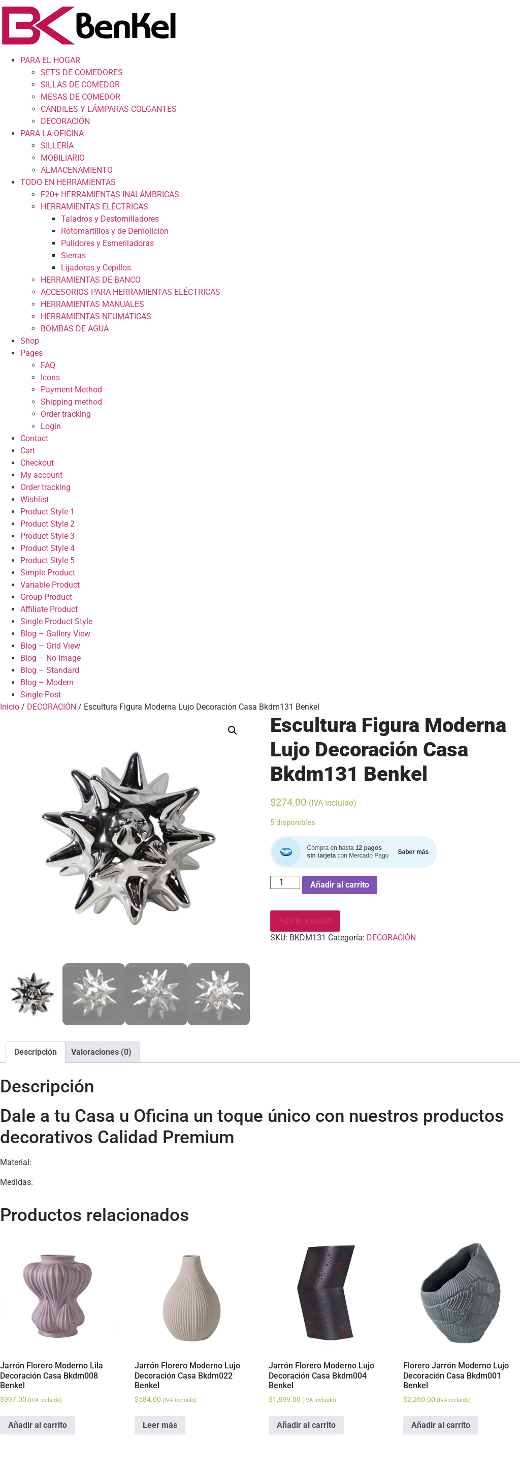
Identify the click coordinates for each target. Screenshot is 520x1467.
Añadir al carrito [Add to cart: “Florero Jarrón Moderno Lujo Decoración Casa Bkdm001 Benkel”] (440, 1425)
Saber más (413, 851)
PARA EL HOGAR (50, 60)
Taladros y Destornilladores (110, 219)
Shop (29, 341)
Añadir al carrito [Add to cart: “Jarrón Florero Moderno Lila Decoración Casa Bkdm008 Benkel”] (37, 1425)
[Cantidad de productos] (285, 882)
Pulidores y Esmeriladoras (107, 243)
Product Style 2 (47, 524)
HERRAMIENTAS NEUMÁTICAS (96, 316)
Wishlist (34, 499)
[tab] (36, 1052)
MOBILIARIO (63, 158)
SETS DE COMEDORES (82, 72)
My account (41, 475)
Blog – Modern (47, 682)
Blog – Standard (49, 670)
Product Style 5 (47, 560)
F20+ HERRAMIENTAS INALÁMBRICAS (110, 194)
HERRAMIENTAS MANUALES (92, 304)
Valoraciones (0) (101, 1052)
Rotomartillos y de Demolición (115, 231)
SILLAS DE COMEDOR (80, 84)
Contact (34, 438)
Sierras (73, 255)
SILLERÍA (57, 145)
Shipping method (71, 402)
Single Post (40, 694)
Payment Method (71, 389)
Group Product (46, 597)
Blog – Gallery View (55, 633)
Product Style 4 (47, 548)
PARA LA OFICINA (52, 133)
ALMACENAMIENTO (77, 170)
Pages (31, 353)
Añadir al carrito (339, 885)
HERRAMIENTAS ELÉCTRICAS (94, 206)
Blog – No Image (50, 658)
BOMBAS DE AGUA (75, 328)
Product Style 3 (47, 536)
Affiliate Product (49, 609)
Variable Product (50, 585)
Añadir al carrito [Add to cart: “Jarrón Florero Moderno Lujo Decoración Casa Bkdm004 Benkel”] (306, 1425)
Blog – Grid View (50, 646)
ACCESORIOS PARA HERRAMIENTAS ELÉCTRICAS (130, 292)
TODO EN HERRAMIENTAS (68, 182)
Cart (27, 450)
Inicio (9, 707)
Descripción (35, 1052)
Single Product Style (56, 621)
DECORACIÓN (65, 121)
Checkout (37, 463)
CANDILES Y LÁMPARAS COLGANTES (109, 109)
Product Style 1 (47, 511)
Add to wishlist (305, 921)
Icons (50, 377)
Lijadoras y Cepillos (96, 267)
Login (51, 426)
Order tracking (66, 414)
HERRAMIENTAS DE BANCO (91, 280)
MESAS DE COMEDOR (80, 97)
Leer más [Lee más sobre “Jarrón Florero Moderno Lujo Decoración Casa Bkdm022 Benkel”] (160, 1425)
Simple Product (47, 572)
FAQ (48, 365)
